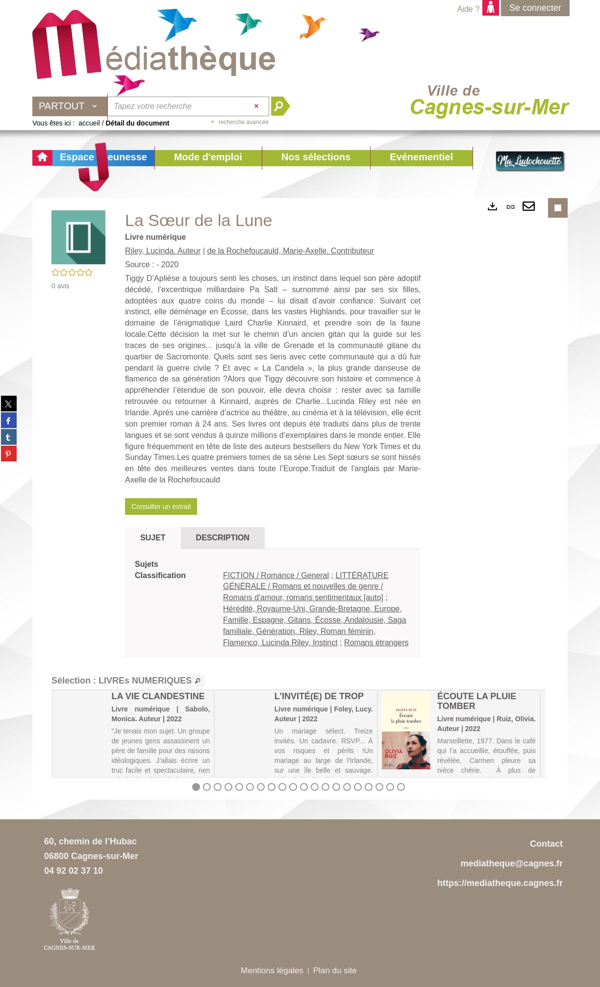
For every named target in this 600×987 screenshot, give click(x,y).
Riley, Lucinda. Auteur (162, 251)
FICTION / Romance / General (276, 575)
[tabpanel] (273, 604)
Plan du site (335, 970)
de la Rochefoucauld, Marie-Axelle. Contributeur (291, 251)
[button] (208, 158)
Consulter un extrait (161, 506)
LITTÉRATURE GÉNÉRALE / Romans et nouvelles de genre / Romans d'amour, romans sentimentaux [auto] (306, 586)
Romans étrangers (376, 642)
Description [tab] (223, 537)
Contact (546, 844)
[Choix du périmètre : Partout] (70, 106)
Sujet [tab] (153, 537)
